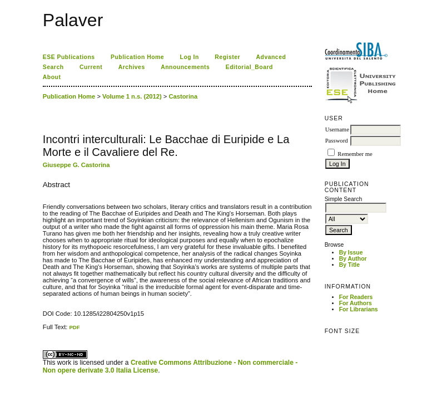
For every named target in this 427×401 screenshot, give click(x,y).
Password (336, 141)
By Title (349, 265)
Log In (189, 57)
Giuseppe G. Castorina (76, 165)
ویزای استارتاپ (45, 330)
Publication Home (137, 57)
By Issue (351, 253)
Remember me (354, 154)
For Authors (355, 303)
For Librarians (358, 309)
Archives (131, 67)
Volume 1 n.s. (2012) (132, 96)
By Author (353, 259)
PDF (74, 327)
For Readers (356, 297)
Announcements (185, 67)
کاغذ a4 (43, 330)
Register (227, 57)
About (52, 77)
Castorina (183, 96)
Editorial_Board (249, 67)
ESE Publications (69, 57)
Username (337, 129)
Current (91, 67)
